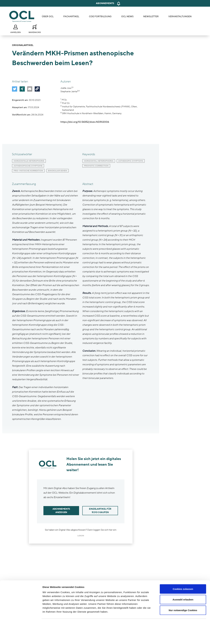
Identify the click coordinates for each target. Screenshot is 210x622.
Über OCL (48, 16)
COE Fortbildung (100, 16)
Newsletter (151, 16)
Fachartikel (71, 16)
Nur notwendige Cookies (183, 600)
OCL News (127, 16)
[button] (14, 88)
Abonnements (105, 3)
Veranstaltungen (180, 16)
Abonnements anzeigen (61, 510)
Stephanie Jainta (68, 91)
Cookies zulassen (183, 579)
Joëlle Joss (65, 88)
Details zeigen (172, 615)
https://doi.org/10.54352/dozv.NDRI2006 (84, 122)
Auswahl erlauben (183, 590)
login (80, 535)
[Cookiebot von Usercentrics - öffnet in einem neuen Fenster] (21, 615)
